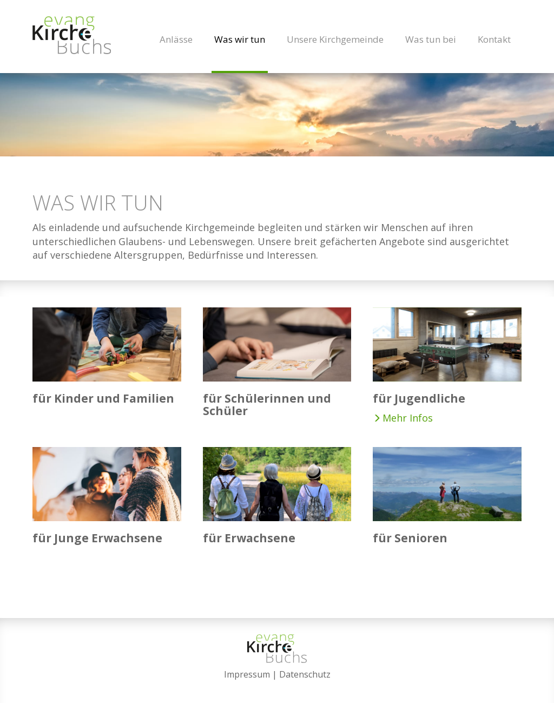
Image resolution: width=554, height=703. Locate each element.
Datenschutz (305, 674)
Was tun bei (430, 39)
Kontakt (494, 39)
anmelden (277, 688)
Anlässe (176, 39)
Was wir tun (239, 39)
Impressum (247, 674)
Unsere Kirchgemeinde (335, 39)
